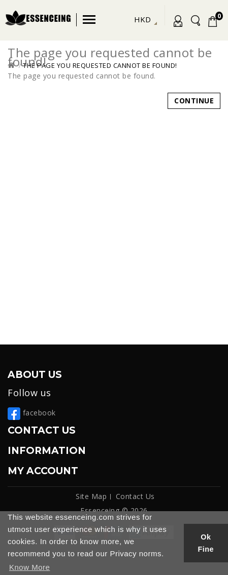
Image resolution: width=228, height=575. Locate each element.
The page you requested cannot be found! (100, 65)
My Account (176, 23)
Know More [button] (29, 567)
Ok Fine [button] (206, 543)
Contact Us (135, 496)
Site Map (91, 496)
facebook (32, 412)
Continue (194, 100)
